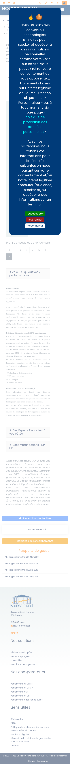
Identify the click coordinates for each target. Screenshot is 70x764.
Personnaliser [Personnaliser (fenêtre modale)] (35, 225)
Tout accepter (35, 213)
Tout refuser (35, 219)
